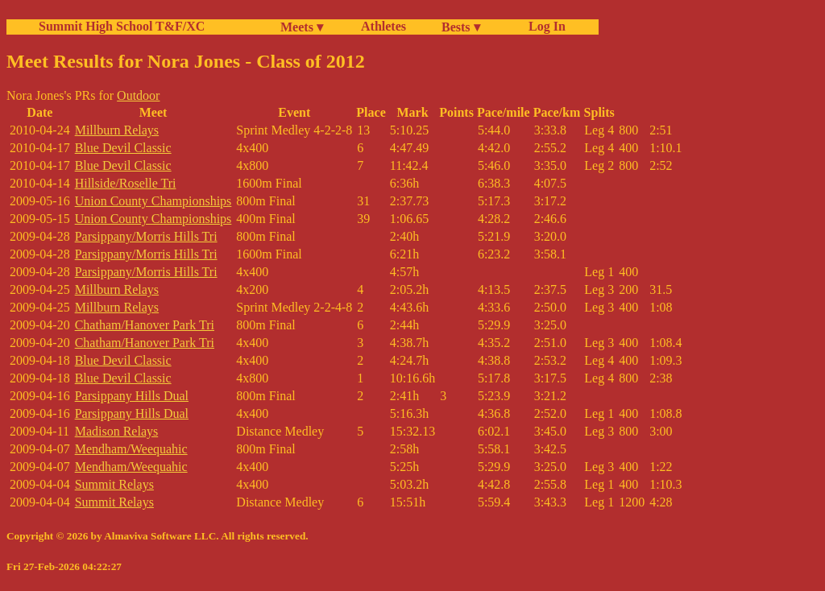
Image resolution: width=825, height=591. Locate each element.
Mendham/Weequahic (131, 449)
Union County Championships (153, 201)
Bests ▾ (461, 27)
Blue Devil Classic (123, 148)
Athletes (383, 26)
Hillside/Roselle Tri (125, 183)
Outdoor (138, 95)
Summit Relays (114, 484)
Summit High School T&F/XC (122, 26)
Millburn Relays (117, 130)
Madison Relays (117, 431)
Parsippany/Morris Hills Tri (146, 236)
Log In (544, 26)
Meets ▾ (301, 27)
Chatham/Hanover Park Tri (144, 325)
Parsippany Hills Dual (132, 396)
